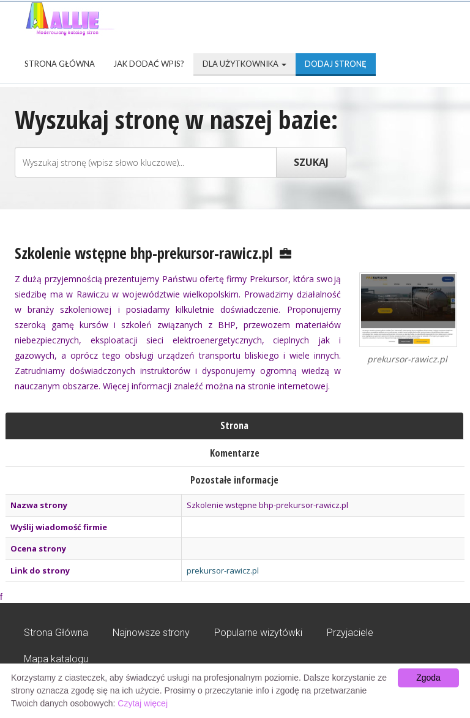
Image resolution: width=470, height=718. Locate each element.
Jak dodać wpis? (148, 64)
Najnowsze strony (151, 632)
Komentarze (234, 453)
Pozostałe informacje (234, 480)
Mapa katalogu (56, 659)
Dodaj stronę (336, 64)
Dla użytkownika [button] (244, 64)
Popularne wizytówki (258, 632)
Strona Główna (59, 64)
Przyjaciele (350, 632)
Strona (234, 425)
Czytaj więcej (143, 703)
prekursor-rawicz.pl (223, 570)
